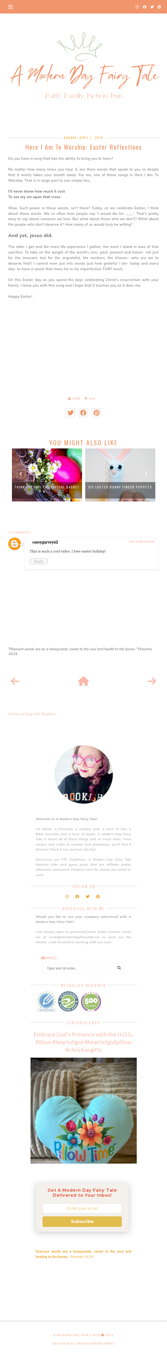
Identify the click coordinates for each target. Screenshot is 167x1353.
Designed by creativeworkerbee (84, 1343)
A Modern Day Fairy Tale (76, 1335)
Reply (38, 561)
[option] (47, 475)
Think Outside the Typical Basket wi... (47, 489)
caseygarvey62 (45, 542)
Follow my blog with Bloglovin (32, 714)
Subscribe (82, 1221)
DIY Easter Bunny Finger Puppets (120, 487)
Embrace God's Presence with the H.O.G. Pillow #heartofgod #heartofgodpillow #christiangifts (83, 1042)
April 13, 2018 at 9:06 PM (142, 541)
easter (92, 398)
